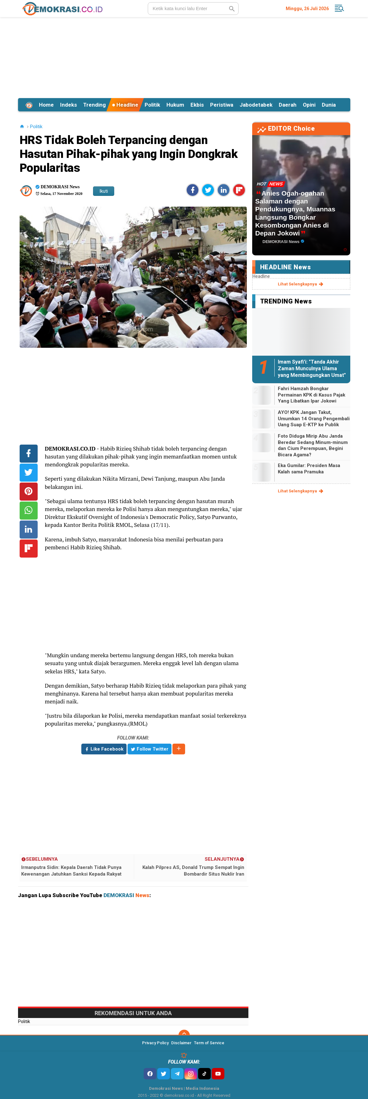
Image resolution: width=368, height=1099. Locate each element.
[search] (193, 8)
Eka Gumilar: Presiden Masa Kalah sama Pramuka (309, 469)
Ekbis (197, 105)
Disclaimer (181, 1042)
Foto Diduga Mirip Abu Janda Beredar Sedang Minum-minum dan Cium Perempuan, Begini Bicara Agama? (313, 445)
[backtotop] (184, 1035)
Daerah (287, 105)
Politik (152, 105)
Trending (94, 105)
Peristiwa (221, 105)
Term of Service (209, 1042)
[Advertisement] (184, 56)
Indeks (68, 105)
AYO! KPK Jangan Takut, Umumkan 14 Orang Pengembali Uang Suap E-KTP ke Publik (314, 418)
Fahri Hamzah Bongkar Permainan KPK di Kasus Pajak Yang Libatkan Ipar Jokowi (311, 395)
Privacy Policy (155, 1042)
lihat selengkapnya (301, 284)
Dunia (329, 105)
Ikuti (103, 191)
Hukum (175, 105)
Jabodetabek (256, 105)
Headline (125, 105)
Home (46, 105)
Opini (309, 105)
